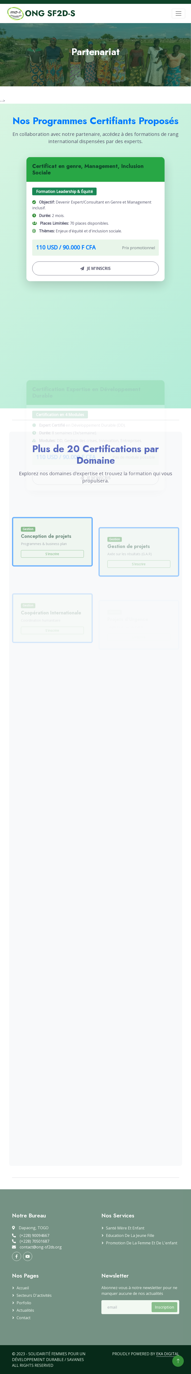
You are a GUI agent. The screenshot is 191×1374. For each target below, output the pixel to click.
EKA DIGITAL (167, 1353)
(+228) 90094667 (30, 1235)
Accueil (23, 1288)
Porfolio (24, 1302)
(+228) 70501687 (30, 1241)
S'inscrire (52, 581)
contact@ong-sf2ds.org (37, 1247)
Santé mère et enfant (125, 1228)
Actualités (25, 1310)
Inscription (164, 1307)
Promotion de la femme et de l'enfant (141, 1243)
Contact (24, 1317)
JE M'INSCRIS (95, 280)
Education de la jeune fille (130, 1235)
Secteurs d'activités (34, 1295)
